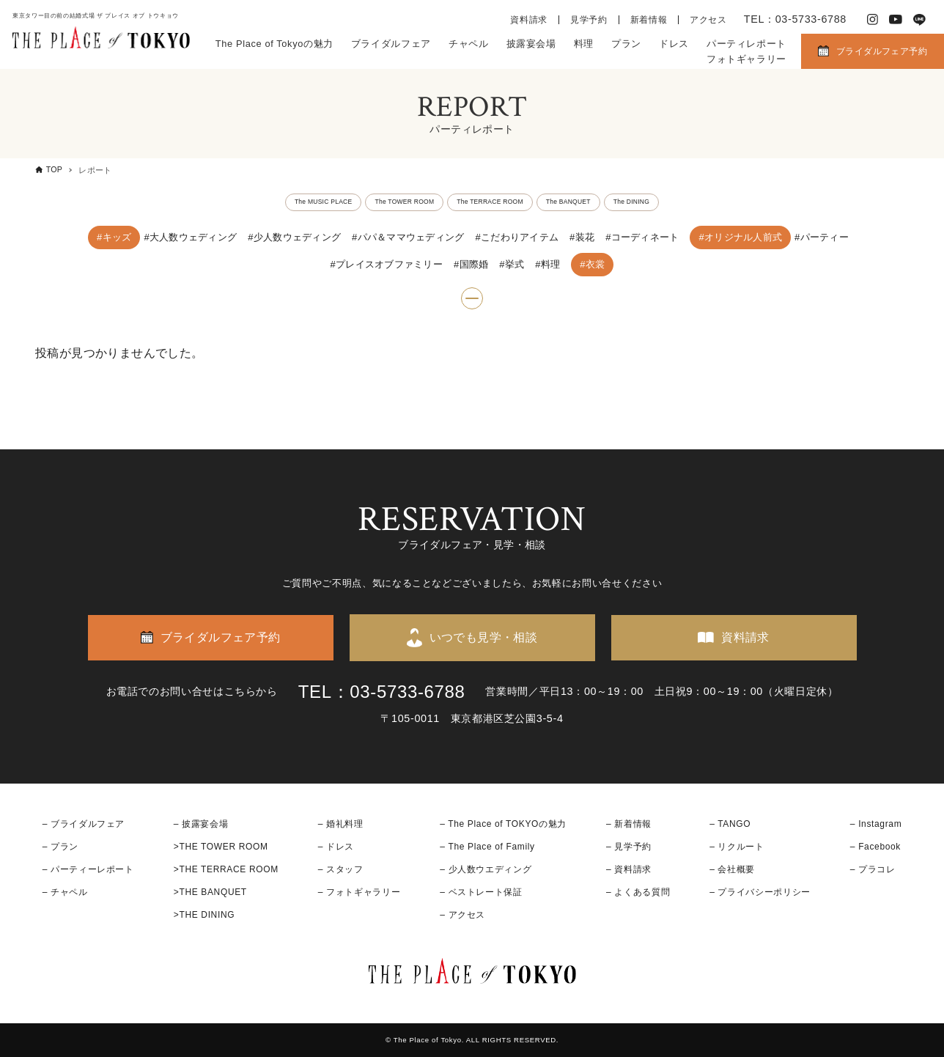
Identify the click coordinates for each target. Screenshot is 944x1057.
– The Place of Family (487, 846)
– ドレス (336, 846)
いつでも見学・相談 (483, 637)
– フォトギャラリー (359, 892)
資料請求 (528, 20)
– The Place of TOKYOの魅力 (503, 824)
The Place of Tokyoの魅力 (274, 43)
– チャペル (65, 892)
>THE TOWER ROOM (221, 846)
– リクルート (736, 846)
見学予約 (589, 20)
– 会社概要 (732, 869)
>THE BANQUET (210, 892)
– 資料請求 (629, 869)
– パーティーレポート (88, 869)
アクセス (708, 20)
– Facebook (875, 846)
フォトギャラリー (746, 59)
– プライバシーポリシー (760, 892)
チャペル (469, 43)
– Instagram (875, 824)
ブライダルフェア (391, 43)
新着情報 (649, 20)
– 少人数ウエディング (485, 869)
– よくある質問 (638, 892)
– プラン (60, 846)
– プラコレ (873, 869)
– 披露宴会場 (201, 824)
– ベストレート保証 (481, 892)
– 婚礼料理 (341, 824)
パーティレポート (746, 43)
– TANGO (730, 824)
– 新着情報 (629, 824)
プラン (626, 43)
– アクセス (462, 915)
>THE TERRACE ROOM (226, 869)
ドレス (674, 43)
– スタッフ (341, 869)
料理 (584, 43)
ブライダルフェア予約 (881, 51)
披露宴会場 (531, 43)
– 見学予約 (629, 846)
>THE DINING (204, 915)
